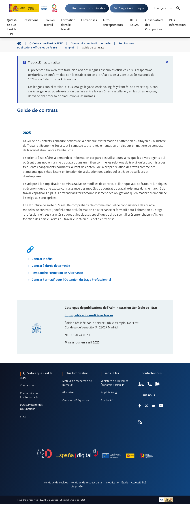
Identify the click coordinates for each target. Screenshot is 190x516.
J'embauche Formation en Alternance (57, 273)
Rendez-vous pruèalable (88, 8)
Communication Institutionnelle (29, 395)
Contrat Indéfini (42, 259)
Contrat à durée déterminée (51, 266)
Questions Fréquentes (75, 400)
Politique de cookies (56, 482)
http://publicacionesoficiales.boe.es (89, 315)
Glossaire (68, 392)
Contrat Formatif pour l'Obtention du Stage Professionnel (71, 280)
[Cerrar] (167, 61)
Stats (23, 416)
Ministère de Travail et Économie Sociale (114, 383)
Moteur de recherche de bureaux (77, 383)
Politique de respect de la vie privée (86, 484)
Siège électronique (131, 8)
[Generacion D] (95, 453)
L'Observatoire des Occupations (31, 406)
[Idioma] (163, 8)
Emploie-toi (107, 392)
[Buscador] (178, 8)
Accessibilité (138, 482)
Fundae (105, 400)
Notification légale (117, 482)
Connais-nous (28, 385)
